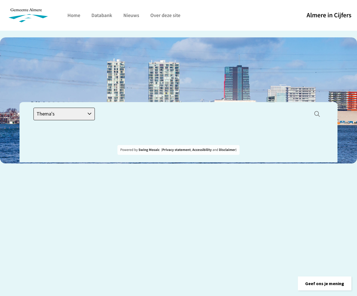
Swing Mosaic (149, 150)
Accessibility (202, 150)
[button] (324, 283)
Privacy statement (176, 150)
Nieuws (131, 15)
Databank (101, 15)
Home (73, 15)
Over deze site (165, 15)
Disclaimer (227, 150)
